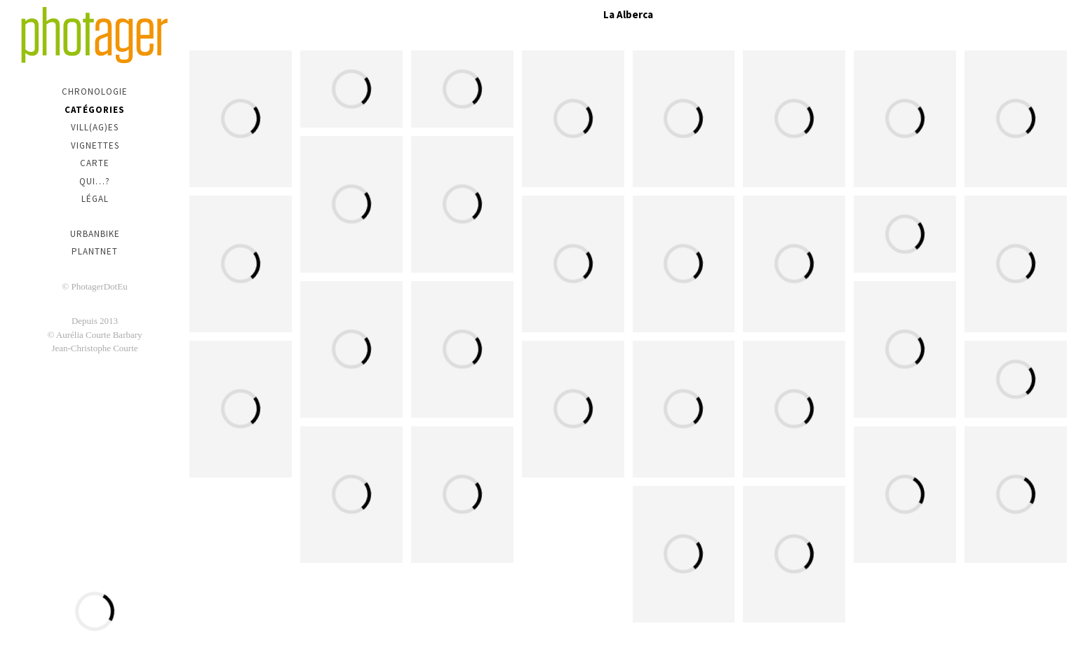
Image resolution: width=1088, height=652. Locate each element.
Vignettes (95, 145)
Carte (94, 163)
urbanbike (95, 234)
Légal (95, 199)
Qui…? (94, 181)
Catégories (95, 110)
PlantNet (95, 251)
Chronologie (95, 91)
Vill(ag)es (95, 127)
